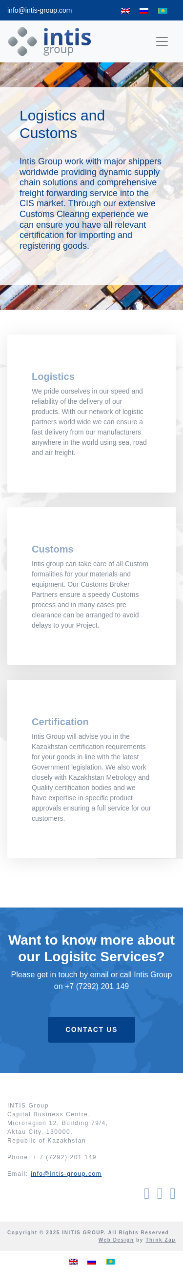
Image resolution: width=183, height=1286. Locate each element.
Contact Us (91, 1029)
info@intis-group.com (39, 10)
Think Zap (160, 1240)
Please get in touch (44, 974)
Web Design (116, 1240)
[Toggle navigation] (162, 41)
